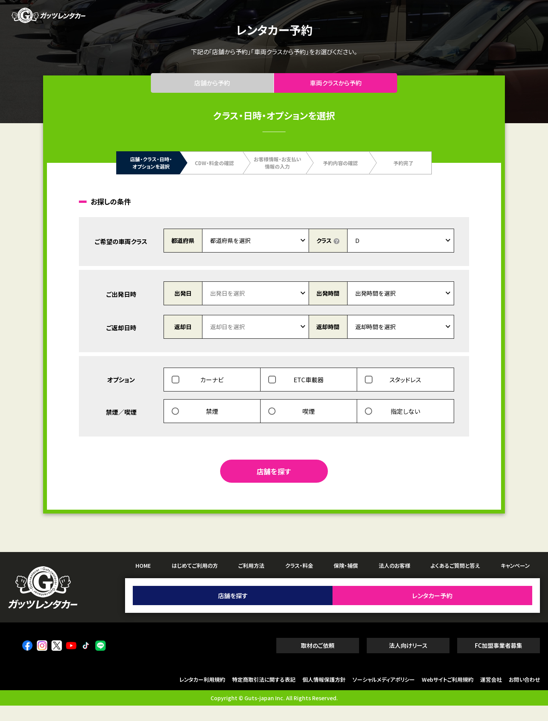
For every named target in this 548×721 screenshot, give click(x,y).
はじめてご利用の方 (195, 580)
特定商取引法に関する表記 (264, 695)
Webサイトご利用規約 (447, 695)
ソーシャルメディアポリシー (384, 695)
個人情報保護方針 (324, 695)
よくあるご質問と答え (455, 580)
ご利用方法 (251, 580)
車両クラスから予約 (335, 90)
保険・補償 (346, 580)
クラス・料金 (299, 580)
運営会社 (491, 695)
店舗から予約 (212, 90)
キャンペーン (515, 580)
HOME (143, 580)
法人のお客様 (394, 580)
